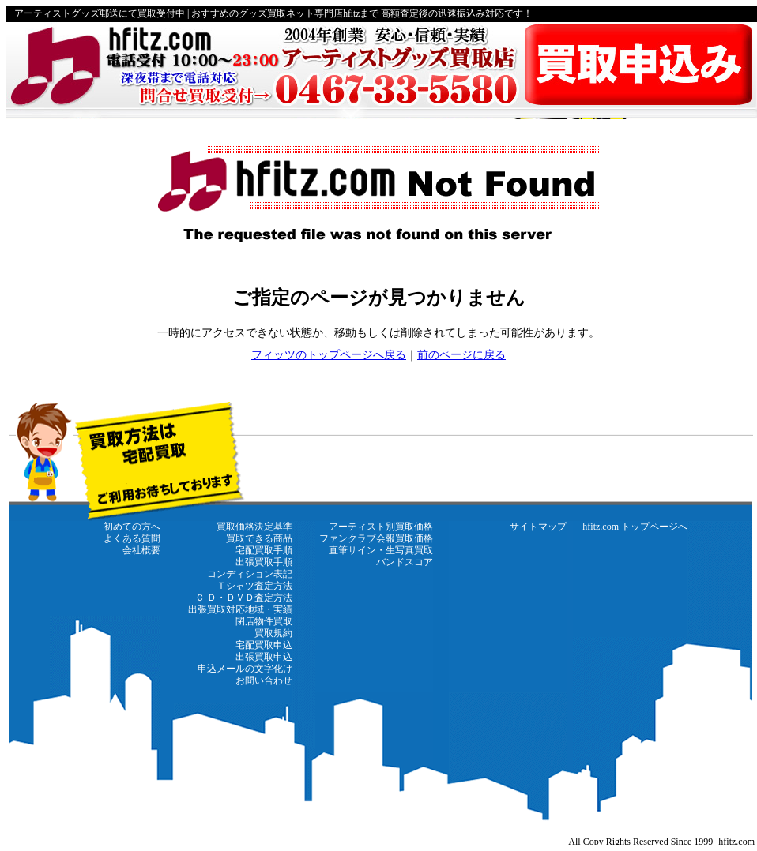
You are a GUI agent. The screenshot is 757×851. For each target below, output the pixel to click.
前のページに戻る (461, 355)
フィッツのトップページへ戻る (328, 355)
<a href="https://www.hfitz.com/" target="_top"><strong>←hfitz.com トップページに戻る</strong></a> (381, 622)
